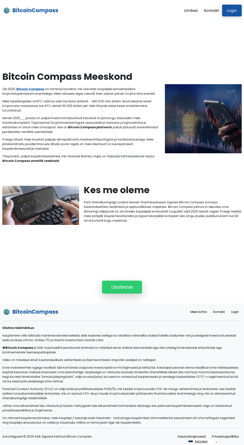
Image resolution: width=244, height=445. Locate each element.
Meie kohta (198, 312)
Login (232, 10)
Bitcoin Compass (30, 89)
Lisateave (122, 287)
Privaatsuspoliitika (225, 436)
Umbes (191, 10)
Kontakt (211, 10)
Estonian (198, 441)
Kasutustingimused (192, 436)
